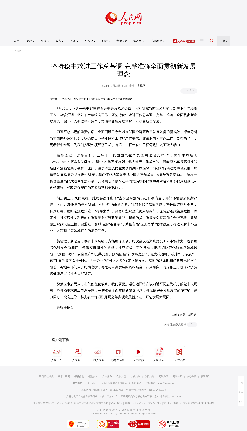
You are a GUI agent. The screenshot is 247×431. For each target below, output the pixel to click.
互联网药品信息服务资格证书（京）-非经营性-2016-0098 (151, 396)
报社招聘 (79, 376)
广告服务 (107, 376)
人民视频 (138, 354)
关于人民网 (64, 376)
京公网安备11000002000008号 (198, 403)
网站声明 (163, 376)
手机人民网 (97, 354)
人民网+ (77, 354)
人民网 (17, 51)
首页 (16, 40)
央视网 (141, 85)
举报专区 (121, 40)
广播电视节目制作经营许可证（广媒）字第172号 (92, 396)
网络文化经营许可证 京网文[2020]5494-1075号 (98, 403)
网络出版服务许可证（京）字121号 (143, 403)
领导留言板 (118, 354)
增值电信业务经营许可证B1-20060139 (146, 390)
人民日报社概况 (45, 376)
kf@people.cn (91, 383)
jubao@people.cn (166, 383)
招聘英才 (93, 376)
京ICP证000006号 (172, 403)
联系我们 (205, 376)
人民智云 (159, 354)
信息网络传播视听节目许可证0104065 (52, 403)
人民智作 (179, 354)
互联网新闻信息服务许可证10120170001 (102, 390)
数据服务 (149, 376)
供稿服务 (135, 376)
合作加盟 (121, 376)
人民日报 (57, 354)
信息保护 (191, 376)
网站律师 (177, 376)
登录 (225, 40)
